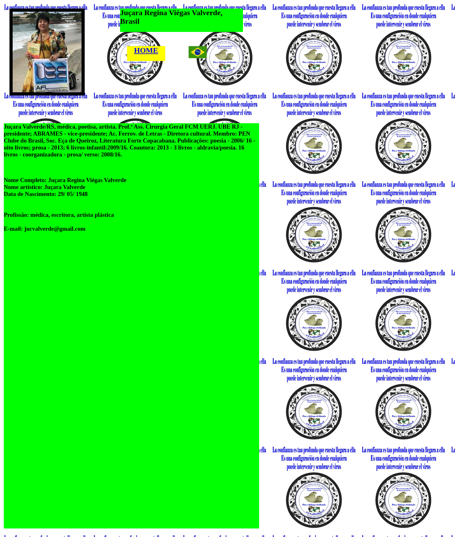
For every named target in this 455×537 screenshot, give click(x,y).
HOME (146, 50)
